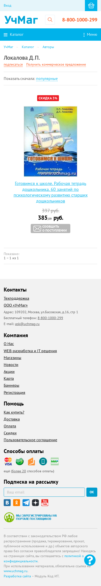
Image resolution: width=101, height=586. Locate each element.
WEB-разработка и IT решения (30, 350)
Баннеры (11, 385)
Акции (9, 371)
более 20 (19, 471)
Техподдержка (16, 298)
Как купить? (14, 412)
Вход (7, 5)
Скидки (10, 432)
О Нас (9, 343)
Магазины (12, 357)
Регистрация (14, 392)
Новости (11, 364)
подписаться (13, 64)
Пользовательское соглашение (30, 439)
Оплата (10, 425)
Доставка (12, 419)
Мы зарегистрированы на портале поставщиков (30, 517)
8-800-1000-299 (79, 20)
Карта (9, 378)
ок (92, 492)
